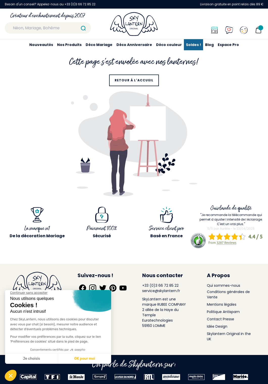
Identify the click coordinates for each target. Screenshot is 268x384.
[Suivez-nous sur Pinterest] (113, 288)
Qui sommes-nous (223, 285)
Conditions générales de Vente (228, 294)
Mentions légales (221, 304)
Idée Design (217, 326)
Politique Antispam (223, 311)
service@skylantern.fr (161, 290)
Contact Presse (220, 319)
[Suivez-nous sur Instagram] (93, 288)
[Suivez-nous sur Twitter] (103, 288)
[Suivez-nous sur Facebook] (83, 288)
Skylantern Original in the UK (229, 336)
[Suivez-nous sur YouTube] (123, 288)
